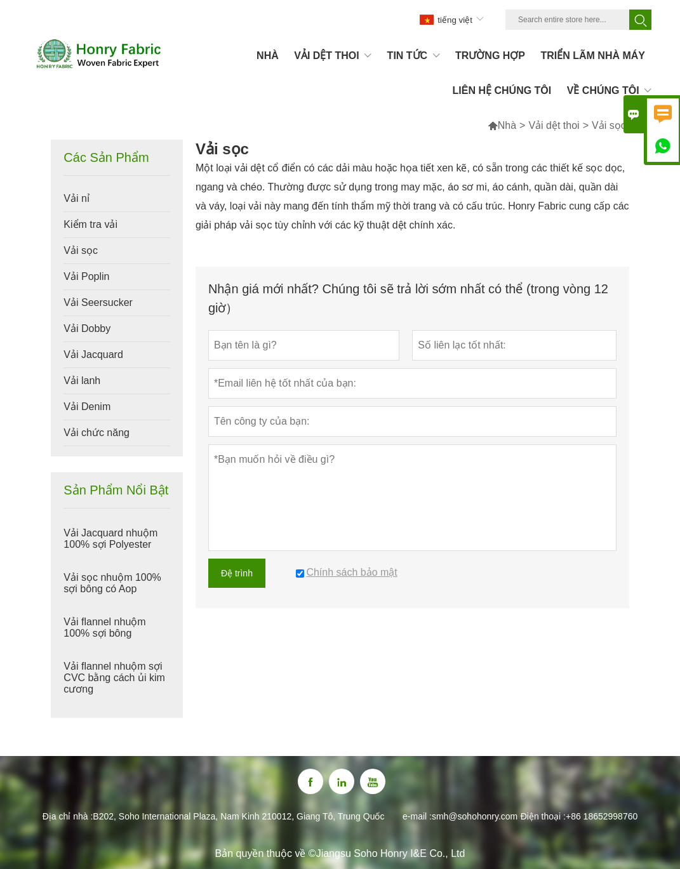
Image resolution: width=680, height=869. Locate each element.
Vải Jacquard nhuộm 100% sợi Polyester (110, 538)
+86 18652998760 (601, 816)
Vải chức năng (96, 432)
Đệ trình (237, 573)
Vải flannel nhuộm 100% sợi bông (104, 627)
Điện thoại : (543, 816)
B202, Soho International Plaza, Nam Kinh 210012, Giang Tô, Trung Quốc (238, 816)
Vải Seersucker (98, 302)
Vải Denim (86, 406)
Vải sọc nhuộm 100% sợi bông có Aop (112, 583)
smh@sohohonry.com (474, 816)
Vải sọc (80, 250)
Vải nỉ (76, 198)
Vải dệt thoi (553, 125)
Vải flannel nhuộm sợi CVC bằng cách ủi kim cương (114, 677)
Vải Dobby (86, 328)
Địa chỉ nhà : (68, 816)
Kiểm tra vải (90, 224)
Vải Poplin (86, 276)
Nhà (502, 125)
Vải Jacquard (93, 354)
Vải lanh (81, 380)
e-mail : (417, 816)
